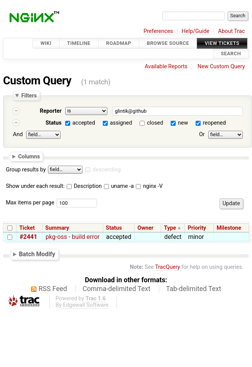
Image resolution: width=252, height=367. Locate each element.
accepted (83, 123)
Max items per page (30, 202)
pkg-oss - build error (73, 236)
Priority (197, 228)
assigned (121, 123)
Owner (146, 228)
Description (84, 186)
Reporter (51, 111)
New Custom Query (221, 66)
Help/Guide (195, 31)
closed (155, 123)
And (18, 134)
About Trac (231, 31)
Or (202, 134)
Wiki (45, 43)
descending (106, 169)
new (183, 123)
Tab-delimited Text (193, 289)
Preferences (158, 31)
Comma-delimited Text (116, 289)
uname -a (119, 186)
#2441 (28, 236)
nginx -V (149, 186)
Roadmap (119, 43)
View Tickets (222, 43)
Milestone (229, 228)
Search (231, 54)
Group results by (26, 169)
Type (170, 228)
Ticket (27, 228)
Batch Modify (37, 254)
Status (54, 123)
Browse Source (168, 43)
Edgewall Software (86, 305)
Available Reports (166, 66)
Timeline (79, 43)
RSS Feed (53, 289)
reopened (214, 123)
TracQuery (167, 267)
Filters (28, 95)
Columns (29, 156)
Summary (57, 228)
